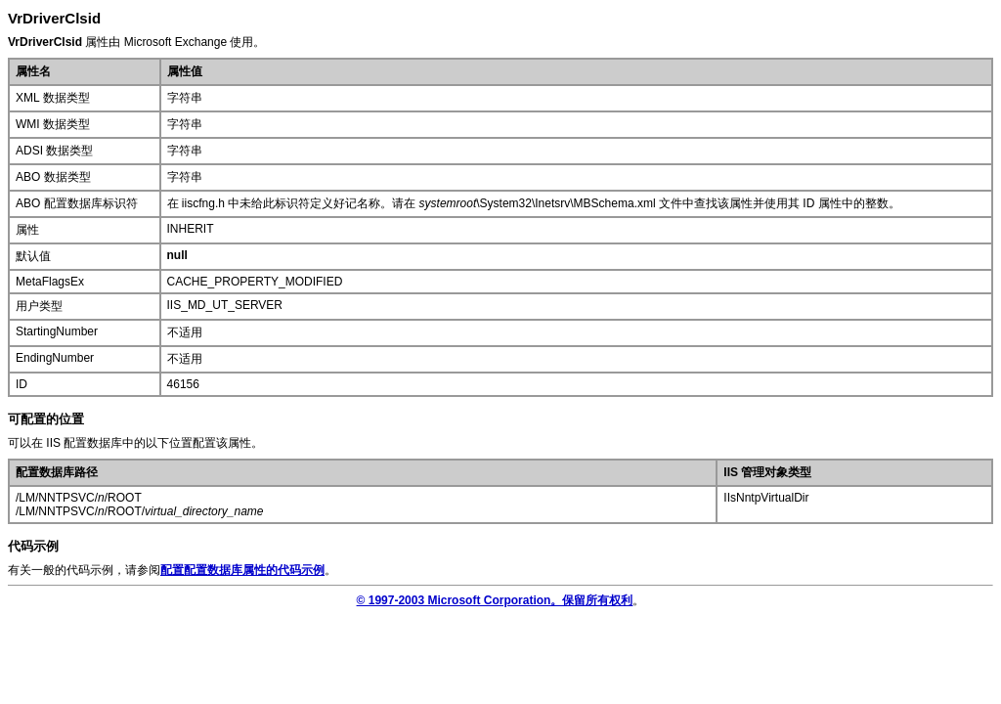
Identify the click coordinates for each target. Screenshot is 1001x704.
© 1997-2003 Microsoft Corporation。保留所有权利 (495, 600)
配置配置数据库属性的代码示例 (242, 570)
